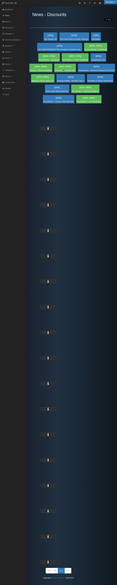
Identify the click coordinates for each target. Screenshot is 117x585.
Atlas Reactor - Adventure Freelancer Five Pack (96, 68)
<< (49, 570)
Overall (7, 52)
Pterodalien (96, 37)
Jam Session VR (50, 37)
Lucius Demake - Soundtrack (96, 48)
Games (7, 58)
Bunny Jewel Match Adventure (57, 89)
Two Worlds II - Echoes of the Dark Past (59, 100)
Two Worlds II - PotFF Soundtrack (75, 58)
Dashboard (7, 9)
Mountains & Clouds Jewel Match (100, 79)
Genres (7, 64)
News (7, 22)
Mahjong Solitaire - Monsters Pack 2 (70, 79)
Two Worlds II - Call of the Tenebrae (85, 89)
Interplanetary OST (98, 58)
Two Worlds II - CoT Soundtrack (89, 100)
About (5, 94)
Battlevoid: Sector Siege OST (43, 79)
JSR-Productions (59, 578)
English (110, 2)
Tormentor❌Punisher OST (65, 68)
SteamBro (9, 3)
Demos (7, 76)
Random (6, 88)
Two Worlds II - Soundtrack (49, 58)
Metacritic (8, 46)
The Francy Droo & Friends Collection (74, 37)
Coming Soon (8, 82)
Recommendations (12, 40)
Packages (8, 34)
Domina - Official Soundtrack (41, 68)
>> (68, 570)
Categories (9, 70)
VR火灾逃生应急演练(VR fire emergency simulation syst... (60, 48)
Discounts (8, 28)
